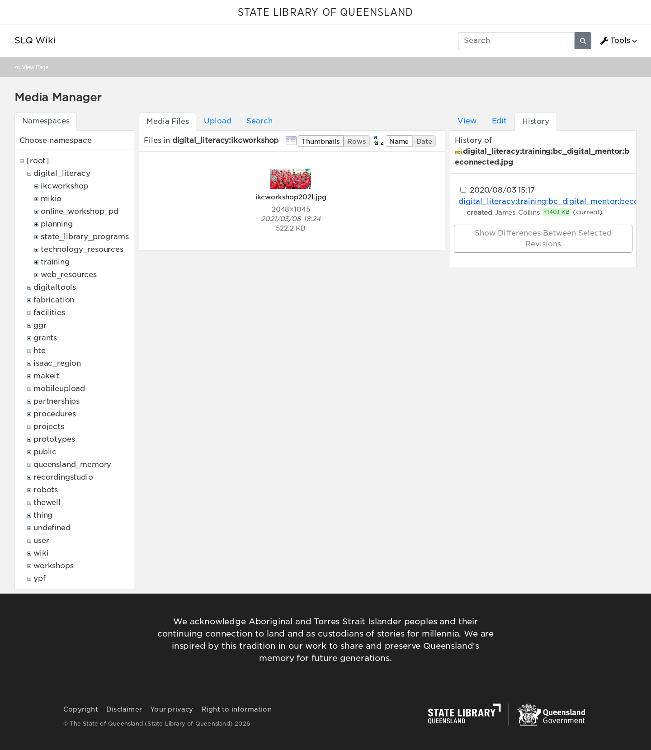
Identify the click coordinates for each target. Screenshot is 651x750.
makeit (46, 376)
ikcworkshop (64, 186)
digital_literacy (61, 173)
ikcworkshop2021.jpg (290, 197)
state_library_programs (84, 236)
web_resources (69, 274)
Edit (499, 121)
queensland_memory (72, 464)
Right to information (237, 709)
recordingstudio (63, 477)
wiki (40, 553)
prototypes (54, 439)
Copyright (80, 709)
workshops (53, 565)
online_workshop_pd (79, 211)
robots (45, 490)
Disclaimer (124, 709)
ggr (40, 325)
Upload (217, 121)
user (41, 540)
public (45, 452)
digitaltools (54, 287)
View (467, 121)
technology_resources (82, 249)
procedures (54, 414)
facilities (49, 312)
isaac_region (57, 363)
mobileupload (59, 388)
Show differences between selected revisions (543, 238)
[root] (37, 160)
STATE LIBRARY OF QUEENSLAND (325, 12)
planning (57, 224)
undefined (52, 528)
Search (259, 121)
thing (42, 515)
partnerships (56, 401)
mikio (51, 198)
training (55, 262)
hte (39, 350)
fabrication (53, 300)
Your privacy (171, 709)
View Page (35, 67)
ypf (39, 578)
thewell (47, 502)
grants (45, 338)
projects (48, 426)
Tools (615, 40)
